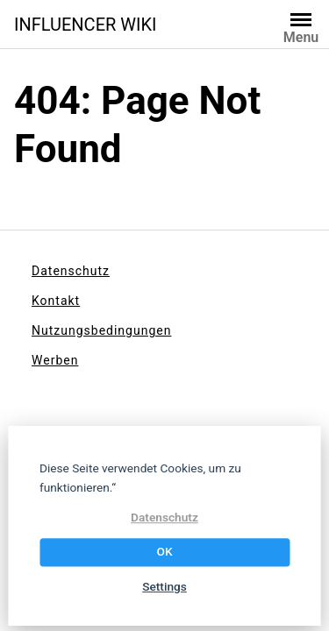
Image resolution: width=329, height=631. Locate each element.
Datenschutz (71, 271)
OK (164, 552)
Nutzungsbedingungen (101, 330)
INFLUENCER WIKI (85, 24)
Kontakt (56, 301)
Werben (55, 360)
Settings (164, 586)
